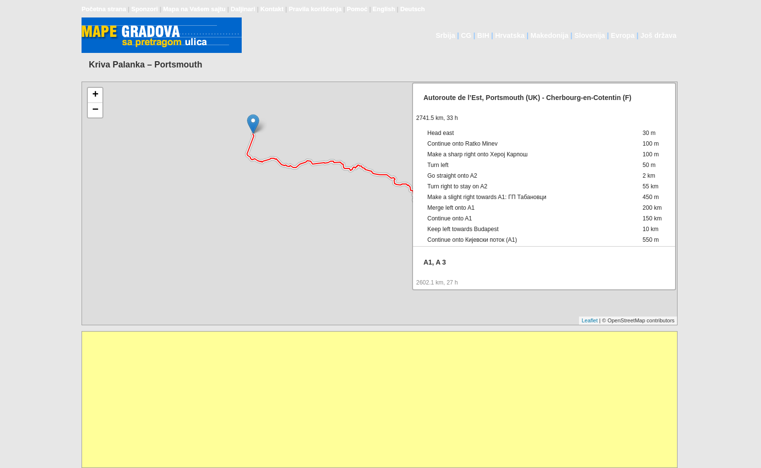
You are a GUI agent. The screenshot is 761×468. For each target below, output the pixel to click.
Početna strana (104, 9)
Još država (658, 35)
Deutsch (412, 9)
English (384, 9)
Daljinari (243, 9)
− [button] (95, 110)
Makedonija (549, 35)
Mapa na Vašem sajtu (194, 9)
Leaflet (589, 320)
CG (466, 35)
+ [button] (95, 95)
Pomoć (357, 9)
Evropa (623, 35)
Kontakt (272, 9)
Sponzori (144, 9)
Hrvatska (510, 35)
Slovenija (589, 35)
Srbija (445, 35)
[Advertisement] (373, 400)
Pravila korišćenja (315, 9)
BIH (483, 35)
